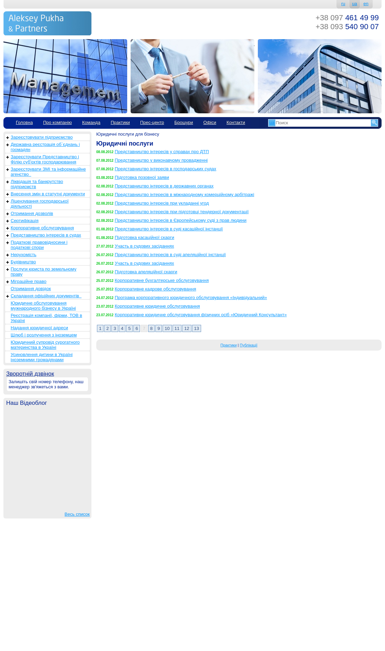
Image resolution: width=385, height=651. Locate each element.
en (365, 3)
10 (167, 328)
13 (196, 328)
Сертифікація (24, 220)
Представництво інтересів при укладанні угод (162, 203)
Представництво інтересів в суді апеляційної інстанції (170, 254)
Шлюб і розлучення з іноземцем (44, 335)
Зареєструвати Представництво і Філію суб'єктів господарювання (45, 159)
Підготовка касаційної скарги (144, 237)
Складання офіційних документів (46, 295)
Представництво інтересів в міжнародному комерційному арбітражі (184, 194)
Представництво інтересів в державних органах (164, 186)
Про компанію (57, 122)
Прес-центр (152, 122)
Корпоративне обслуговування (42, 227)
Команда (91, 122)
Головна (24, 122)
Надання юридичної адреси (39, 327)
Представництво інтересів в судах (46, 235)
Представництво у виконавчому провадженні (161, 160)
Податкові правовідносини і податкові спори (39, 245)
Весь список (77, 514)
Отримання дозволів (32, 213)
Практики (120, 122)
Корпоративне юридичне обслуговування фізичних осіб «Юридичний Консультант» (201, 314)
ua (354, 3)
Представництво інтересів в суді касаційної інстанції (169, 228)
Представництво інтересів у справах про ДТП (162, 151)
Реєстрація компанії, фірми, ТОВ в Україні (46, 318)
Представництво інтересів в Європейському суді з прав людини (180, 220)
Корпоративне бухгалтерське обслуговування (162, 280)
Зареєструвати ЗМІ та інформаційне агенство (48, 172)
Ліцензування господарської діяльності (40, 203)
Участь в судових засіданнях (144, 246)
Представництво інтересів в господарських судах (165, 168)
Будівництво (23, 261)
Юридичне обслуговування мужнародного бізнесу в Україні (43, 305)
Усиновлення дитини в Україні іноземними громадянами (42, 357)
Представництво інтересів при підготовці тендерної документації (182, 211)
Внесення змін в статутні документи (48, 193)
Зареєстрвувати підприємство (42, 137)
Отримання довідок (31, 288)
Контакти (236, 122)
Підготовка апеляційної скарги (146, 271)
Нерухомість (23, 254)
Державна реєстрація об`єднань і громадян (45, 147)
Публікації (248, 345)
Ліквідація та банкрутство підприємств (37, 184)
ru (343, 3)
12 (186, 328)
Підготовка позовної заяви (142, 177)
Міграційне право (28, 281)
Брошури (183, 122)
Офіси (210, 122)
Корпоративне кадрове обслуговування (155, 289)
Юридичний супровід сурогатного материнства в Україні (45, 345)
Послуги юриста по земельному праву (43, 271)
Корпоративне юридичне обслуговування (157, 306)
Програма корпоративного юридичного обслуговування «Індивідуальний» (191, 297)
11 (177, 328)
